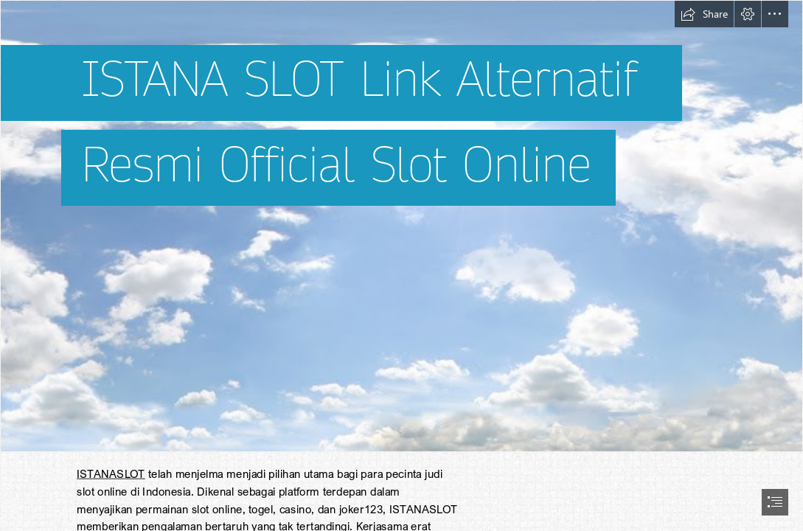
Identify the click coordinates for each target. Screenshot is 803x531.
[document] (401, 265)
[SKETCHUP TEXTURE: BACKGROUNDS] (401, 226)
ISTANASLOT (111, 473)
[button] (704, 14)
